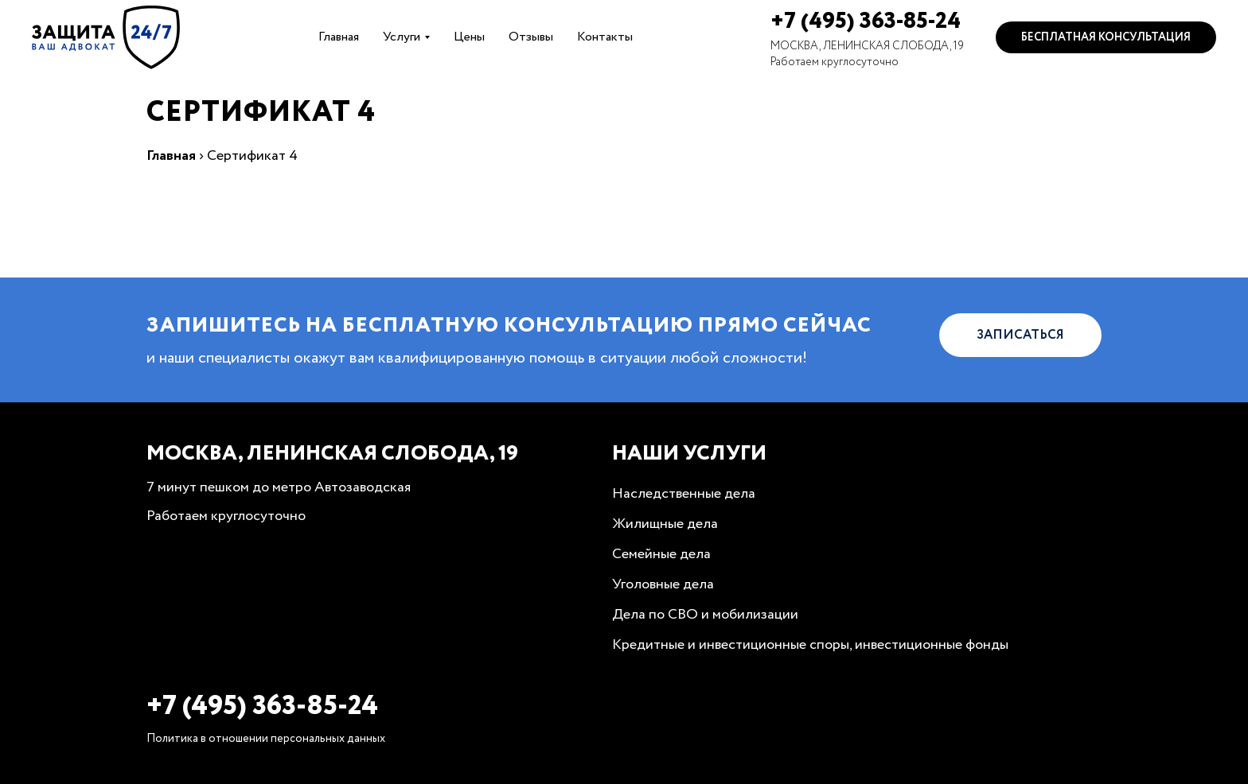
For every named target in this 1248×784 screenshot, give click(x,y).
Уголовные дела (663, 584)
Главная (338, 37)
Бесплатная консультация (1106, 37)
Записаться (1020, 335)
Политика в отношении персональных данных (265, 739)
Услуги (401, 37)
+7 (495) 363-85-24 (865, 21)
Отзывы (531, 37)
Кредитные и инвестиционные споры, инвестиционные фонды (810, 645)
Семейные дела (661, 554)
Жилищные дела (665, 524)
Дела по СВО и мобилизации (705, 614)
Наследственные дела (683, 493)
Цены (469, 37)
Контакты (605, 37)
